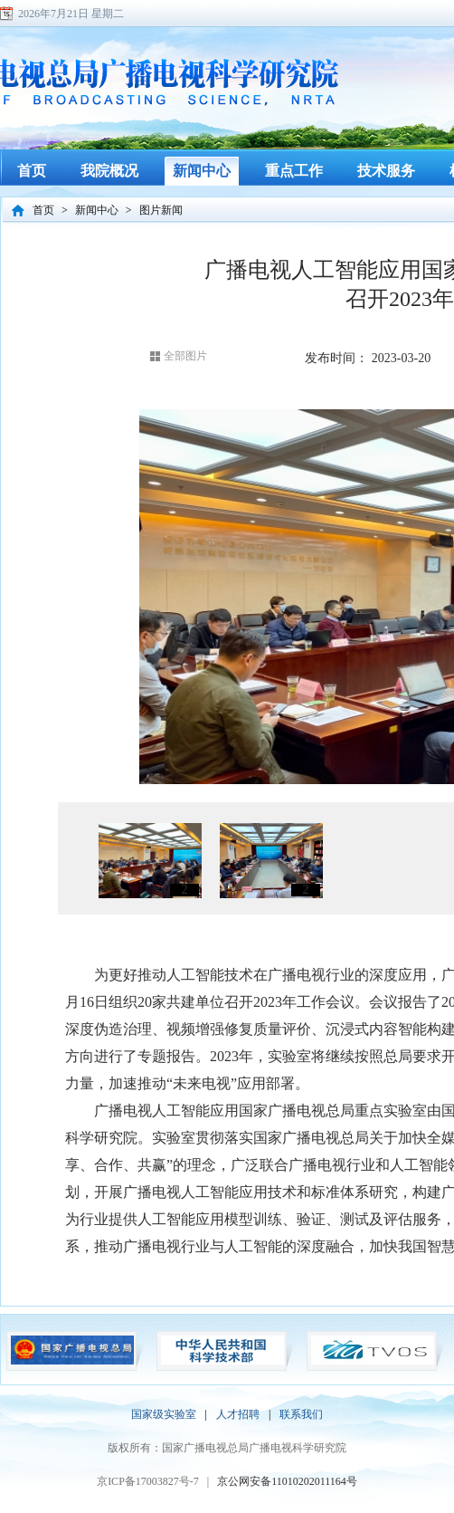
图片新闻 (161, 210)
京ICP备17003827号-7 (148, 1481)
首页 (43, 210)
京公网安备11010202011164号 (287, 1481)
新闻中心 (96, 210)
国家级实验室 (163, 1414)
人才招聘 (238, 1414)
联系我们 (301, 1414)
